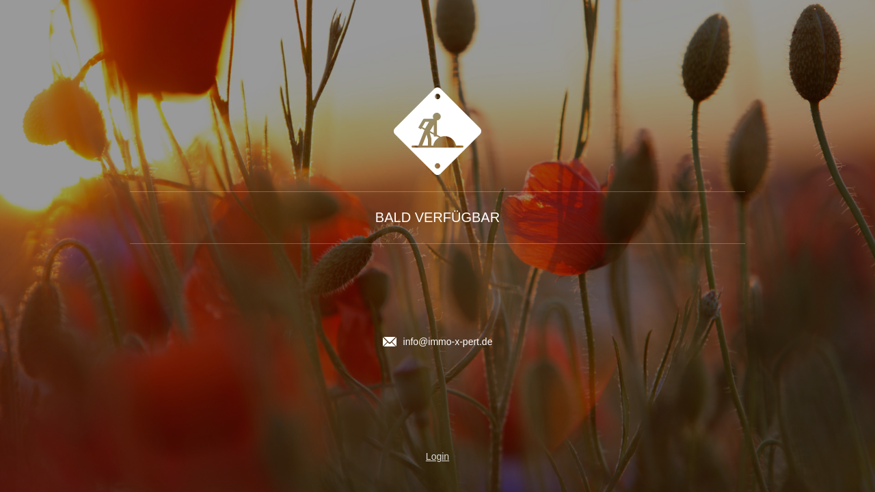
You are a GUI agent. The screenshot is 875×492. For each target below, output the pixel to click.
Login (437, 456)
